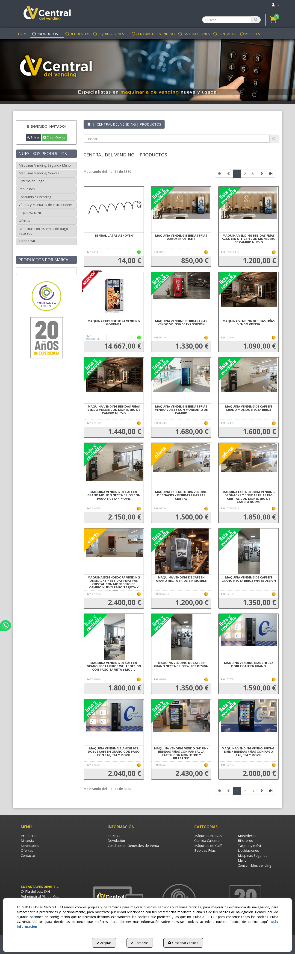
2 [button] (245, 173)
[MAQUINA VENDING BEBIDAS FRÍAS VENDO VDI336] (248, 295)
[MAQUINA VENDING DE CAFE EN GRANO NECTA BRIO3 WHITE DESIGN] (248, 551)
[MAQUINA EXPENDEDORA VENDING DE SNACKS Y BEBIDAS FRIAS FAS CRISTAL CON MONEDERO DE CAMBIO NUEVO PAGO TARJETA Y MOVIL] (114, 551)
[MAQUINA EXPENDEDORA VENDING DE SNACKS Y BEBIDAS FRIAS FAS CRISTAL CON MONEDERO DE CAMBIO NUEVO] (248, 466)
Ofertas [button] (24, 220)
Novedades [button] (30, 845)
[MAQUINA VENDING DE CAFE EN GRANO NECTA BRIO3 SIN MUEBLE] (181, 551)
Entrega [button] (114, 835)
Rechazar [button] (139, 943)
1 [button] (237, 173)
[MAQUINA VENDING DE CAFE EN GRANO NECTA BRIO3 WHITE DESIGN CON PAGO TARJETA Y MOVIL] (114, 637)
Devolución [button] (116, 840)
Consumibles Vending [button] (35, 197)
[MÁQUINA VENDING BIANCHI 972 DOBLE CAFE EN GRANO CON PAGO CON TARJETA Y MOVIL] (114, 722)
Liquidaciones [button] (248, 850)
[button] (46, 13)
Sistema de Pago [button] (31, 181)
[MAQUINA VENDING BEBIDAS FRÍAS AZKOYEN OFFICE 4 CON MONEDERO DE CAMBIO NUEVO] (248, 210)
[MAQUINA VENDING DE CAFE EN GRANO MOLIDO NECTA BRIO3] (248, 381)
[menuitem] (275, 4)
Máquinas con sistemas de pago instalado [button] (43, 230)
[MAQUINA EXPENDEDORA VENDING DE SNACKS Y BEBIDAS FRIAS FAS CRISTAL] (181, 466)
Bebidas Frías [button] (205, 850)
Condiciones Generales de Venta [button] (133, 845)
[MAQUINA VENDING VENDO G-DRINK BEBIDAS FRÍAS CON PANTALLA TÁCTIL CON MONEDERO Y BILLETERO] (181, 722)
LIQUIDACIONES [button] (31, 213)
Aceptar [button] (104, 943)
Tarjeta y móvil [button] (250, 845)
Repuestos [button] (27, 189)
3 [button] (253, 173)
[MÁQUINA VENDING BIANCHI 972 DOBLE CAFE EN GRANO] (248, 637)
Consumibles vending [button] (254, 865)
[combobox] (46, 271)
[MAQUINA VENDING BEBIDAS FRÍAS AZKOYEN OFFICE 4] (181, 210)
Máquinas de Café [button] (208, 845)
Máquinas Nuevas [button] (208, 835)
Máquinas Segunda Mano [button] (252, 858)
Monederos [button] (247, 835)
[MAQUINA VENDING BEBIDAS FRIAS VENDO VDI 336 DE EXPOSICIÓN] (181, 295)
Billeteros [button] (245, 840)
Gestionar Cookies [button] (183, 943)
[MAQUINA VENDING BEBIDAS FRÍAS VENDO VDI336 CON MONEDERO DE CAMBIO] (181, 381)
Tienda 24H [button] (27, 241)
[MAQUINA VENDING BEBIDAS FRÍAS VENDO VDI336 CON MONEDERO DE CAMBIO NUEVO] (114, 381)
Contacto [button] (28, 855)
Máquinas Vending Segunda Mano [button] (45, 165)
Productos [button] (29, 835)
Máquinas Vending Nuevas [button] (39, 173)
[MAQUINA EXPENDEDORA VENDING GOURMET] (114, 295)
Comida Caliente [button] (207, 840)
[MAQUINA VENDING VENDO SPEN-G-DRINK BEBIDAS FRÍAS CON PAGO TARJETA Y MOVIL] (248, 722)
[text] (177, 139)
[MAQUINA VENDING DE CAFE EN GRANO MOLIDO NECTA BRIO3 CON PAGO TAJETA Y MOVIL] (114, 466)
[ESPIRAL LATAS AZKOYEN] (114, 210)
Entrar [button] (33, 137)
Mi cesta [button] (27, 840)
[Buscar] (256, 19)
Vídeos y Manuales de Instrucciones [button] (46, 205)
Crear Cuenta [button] (54, 137)
